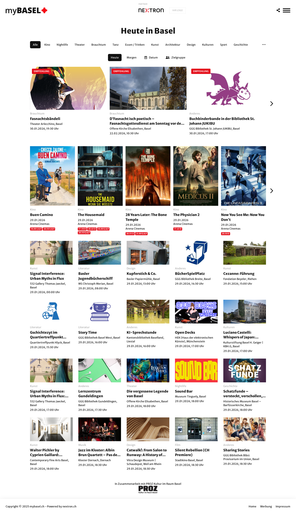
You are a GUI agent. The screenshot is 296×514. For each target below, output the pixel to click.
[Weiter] (271, 103)
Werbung (266, 506)
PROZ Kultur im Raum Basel (163, 484)
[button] (264, 44)
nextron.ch (69, 506)
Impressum (283, 506)
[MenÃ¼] (286, 10)
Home (252, 506)
